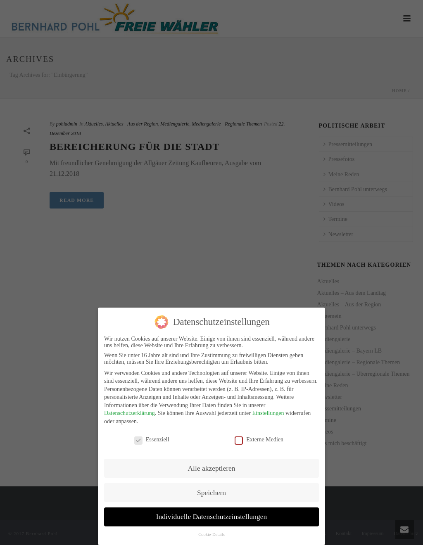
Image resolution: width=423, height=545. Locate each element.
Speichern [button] (211, 490)
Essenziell (151, 437)
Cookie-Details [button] (211, 533)
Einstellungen (268, 411)
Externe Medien (259, 437)
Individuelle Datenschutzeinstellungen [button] (211, 515)
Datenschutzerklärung (129, 411)
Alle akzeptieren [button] (211, 466)
